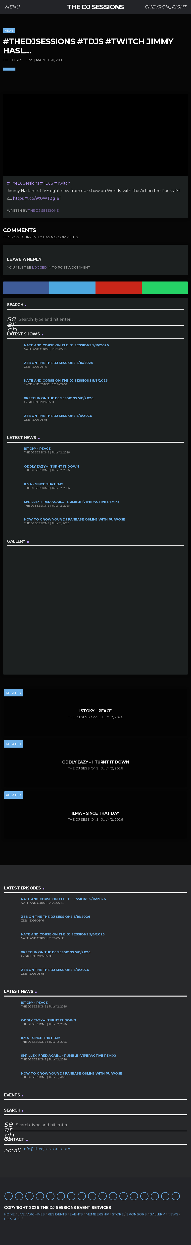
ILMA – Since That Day (43, 484)
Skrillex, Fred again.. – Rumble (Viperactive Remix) (71, 502)
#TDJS (46, 183)
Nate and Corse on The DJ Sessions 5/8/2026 (66, 380)
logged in (41, 267)
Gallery (157, 1214)
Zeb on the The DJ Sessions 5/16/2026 (58, 363)
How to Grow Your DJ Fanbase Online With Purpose (74, 519)
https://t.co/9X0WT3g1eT (37, 198)
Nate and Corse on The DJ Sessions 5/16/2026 (66, 345)
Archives (36, 1214)
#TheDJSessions (23, 183)
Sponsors (136, 1214)
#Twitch (62, 183)
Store (118, 1214)
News (8, 30)
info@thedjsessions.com (46, 1148)
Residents (57, 1214)
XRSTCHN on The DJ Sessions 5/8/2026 (59, 398)
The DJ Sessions (43, 210)
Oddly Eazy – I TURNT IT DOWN (51, 466)
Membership (97, 1214)
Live (21, 1214)
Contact (12, 1219)
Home (9, 1214)
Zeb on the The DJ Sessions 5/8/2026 (58, 416)
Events (76, 1214)
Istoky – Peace (37, 448)
